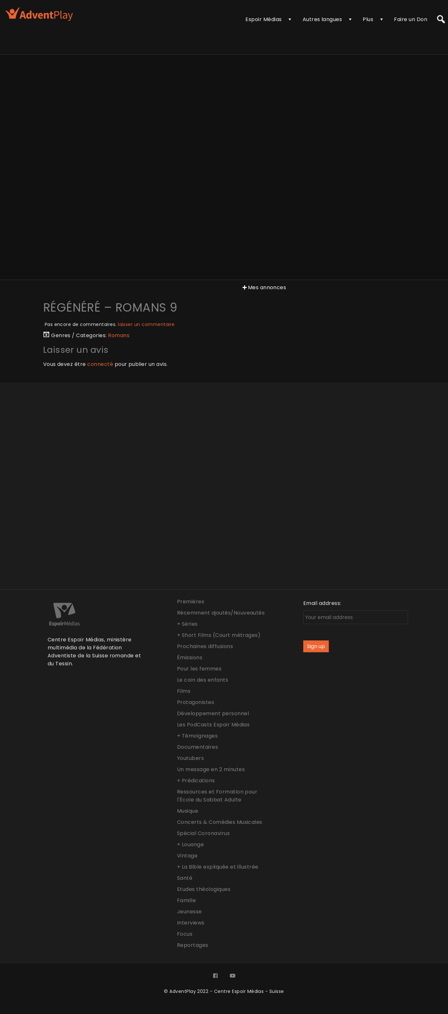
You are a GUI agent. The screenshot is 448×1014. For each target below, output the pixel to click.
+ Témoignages (197, 735)
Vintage (187, 855)
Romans (118, 335)
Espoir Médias (263, 19)
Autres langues (322, 19)
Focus (184, 934)
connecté (100, 364)
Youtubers (190, 758)
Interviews (191, 922)
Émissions (189, 657)
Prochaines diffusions (205, 646)
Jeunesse (189, 911)
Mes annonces (263, 287)
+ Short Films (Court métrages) (218, 635)
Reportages (192, 945)
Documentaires (197, 747)
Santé (184, 878)
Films (183, 691)
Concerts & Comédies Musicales (219, 822)
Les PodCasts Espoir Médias (213, 724)
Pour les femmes (199, 668)
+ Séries (187, 624)
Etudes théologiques (203, 889)
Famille (186, 900)
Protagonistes (195, 702)
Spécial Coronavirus (203, 833)
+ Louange (190, 844)
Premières (190, 601)
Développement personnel (213, 713)
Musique (187, 811)
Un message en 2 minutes (211, 769)
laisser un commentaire (146, 324)
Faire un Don (410, 19)
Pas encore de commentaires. (110, 324)
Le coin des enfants (202, 680)
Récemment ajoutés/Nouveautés (221, 612)
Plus (368, 19)
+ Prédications (196, 780)
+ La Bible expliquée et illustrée (218, 867)
